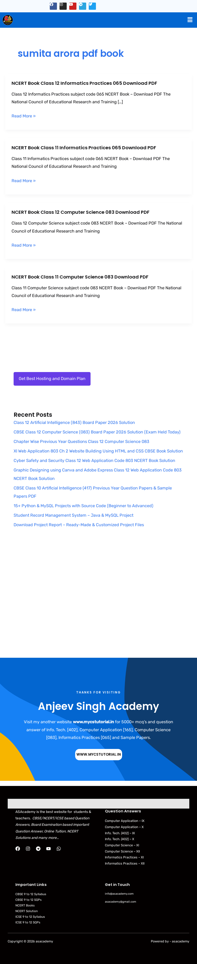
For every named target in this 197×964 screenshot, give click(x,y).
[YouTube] (48, 848)
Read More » (24, 116)
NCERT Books (25, 905)
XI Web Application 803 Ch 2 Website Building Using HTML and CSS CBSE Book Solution (98, 451)
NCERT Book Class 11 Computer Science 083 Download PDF (80, 277)
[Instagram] (28, 848)
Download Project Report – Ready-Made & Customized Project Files (79, 524)
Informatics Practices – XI (124, 857)
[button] (190, 20)
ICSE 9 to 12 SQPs (27, 922)
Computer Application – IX (124, 821)
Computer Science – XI (122, 845)
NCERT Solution (26, 911)
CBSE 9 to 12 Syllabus (30, 894)
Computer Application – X (124, 827)
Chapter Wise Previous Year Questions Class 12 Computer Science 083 (81, 441)
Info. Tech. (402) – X (119, 839)
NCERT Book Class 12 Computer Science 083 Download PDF (81, 212)
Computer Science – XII (122, 851)
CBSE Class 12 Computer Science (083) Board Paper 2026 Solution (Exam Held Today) (97, 432)
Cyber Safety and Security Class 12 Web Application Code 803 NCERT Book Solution (94, 460)
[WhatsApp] (58, 848)
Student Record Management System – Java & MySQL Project (73, 515)
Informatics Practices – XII (124, 863)
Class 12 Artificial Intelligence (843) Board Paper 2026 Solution (74, 422)
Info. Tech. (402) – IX (120, 833)
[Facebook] (17, 848)
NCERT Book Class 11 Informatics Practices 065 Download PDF (84, 147)
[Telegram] (38, 848)
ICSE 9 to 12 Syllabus (30, 917)
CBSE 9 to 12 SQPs (28, 900)
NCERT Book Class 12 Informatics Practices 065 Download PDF (84, 83)
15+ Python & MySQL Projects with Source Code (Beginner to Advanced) (83, 505)
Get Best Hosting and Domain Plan (52, 378)
